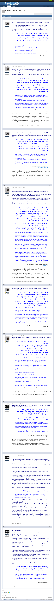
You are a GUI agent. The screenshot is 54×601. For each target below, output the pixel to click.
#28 (50, 453)
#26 (50, 333)
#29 (50, 526)
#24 (50, 185)
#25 (50, 284)
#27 (50, 401)
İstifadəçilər (13, 6)
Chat (17, 6)
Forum (9, 6)
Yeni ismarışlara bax (46, 6)
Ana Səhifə (4, 6)
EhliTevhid (3, 597)
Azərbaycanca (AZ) (11, 599)
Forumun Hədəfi (50, 597)
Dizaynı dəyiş (5, 599)
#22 (50, 64)
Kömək (16, 599)
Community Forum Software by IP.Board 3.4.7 (46, 599)
